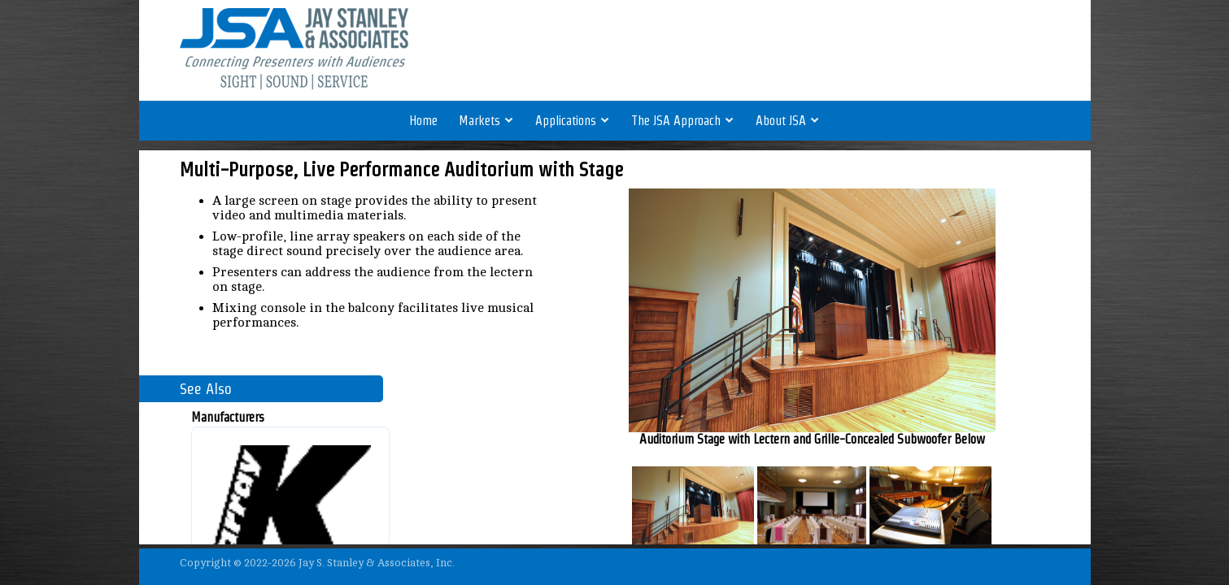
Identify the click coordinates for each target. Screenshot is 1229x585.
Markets (486, 121)
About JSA (788, 121)
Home (423, 121)
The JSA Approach (682, 121)
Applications (572, 121)
